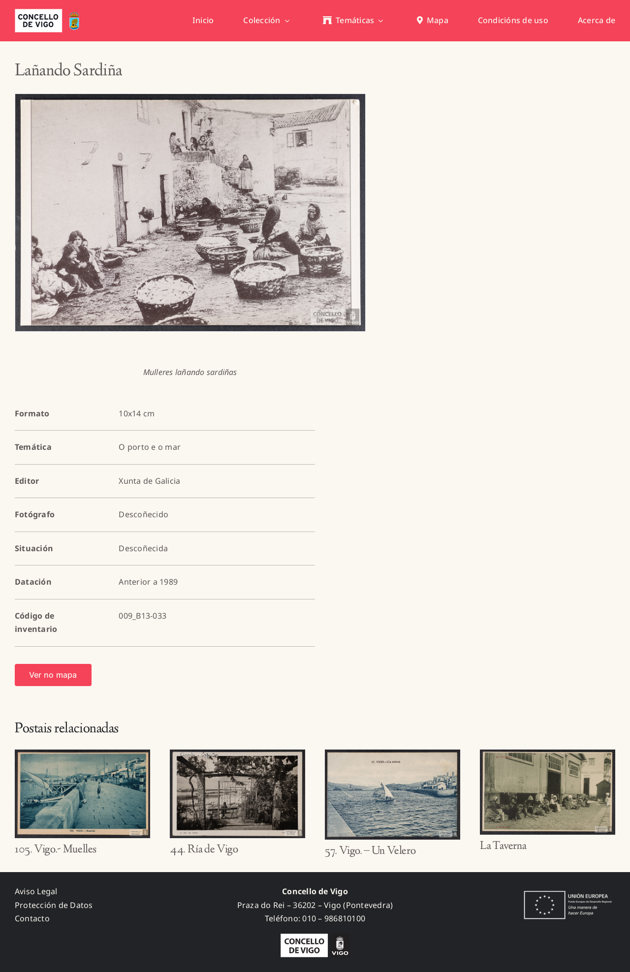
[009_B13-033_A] (190, 212)
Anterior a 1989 (148, 581)
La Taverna (503, 846)
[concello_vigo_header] (49, 12)
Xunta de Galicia (149, 480)
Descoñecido (143, 514)
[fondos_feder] (566, 891)
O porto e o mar (150, 446)
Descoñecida (143, 548)
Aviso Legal (36, 891)
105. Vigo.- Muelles (55, 850)
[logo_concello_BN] (315, 937)
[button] (22, 804)
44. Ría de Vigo (204, 850)
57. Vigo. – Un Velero (370, 851)
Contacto (32, 918)
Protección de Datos (54, 905)
